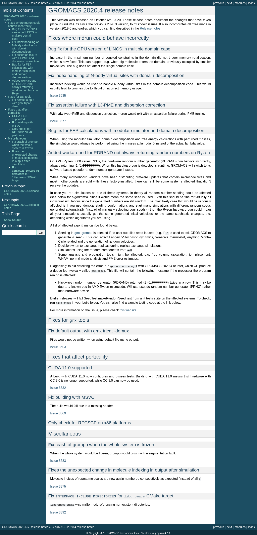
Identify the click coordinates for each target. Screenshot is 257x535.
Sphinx (160, 531)
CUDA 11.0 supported (19, 117)
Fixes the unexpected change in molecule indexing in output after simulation (25, 158)
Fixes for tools (19, 96)
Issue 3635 (58, 95)
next (229, 3)
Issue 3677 (58, 121)
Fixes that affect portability (18, 111)
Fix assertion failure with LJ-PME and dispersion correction (25, 58)
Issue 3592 (58, 511)
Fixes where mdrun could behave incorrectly (24, 24)
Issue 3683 (58, 459)
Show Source (12, 219)
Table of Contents (18, 10)
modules (240, 3)
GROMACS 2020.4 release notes (72, 3)
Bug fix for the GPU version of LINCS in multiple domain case (24, 34)
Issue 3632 (58, 386)
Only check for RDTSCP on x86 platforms (22, 132)
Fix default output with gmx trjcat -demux (23, 103)
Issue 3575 (58, 485)
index (251, 3)
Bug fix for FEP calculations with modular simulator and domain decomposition (23, 71)
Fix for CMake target (25, 174)
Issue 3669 (58, 412)
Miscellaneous (17, 138)
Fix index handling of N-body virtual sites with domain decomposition (25, 46)
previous (218, 3)
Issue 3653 (58, 346)
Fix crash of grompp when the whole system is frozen (25, 145)
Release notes (39, 3)
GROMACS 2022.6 (14, 3)
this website (128, 309)
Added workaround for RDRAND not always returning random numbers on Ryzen (25, 87)
